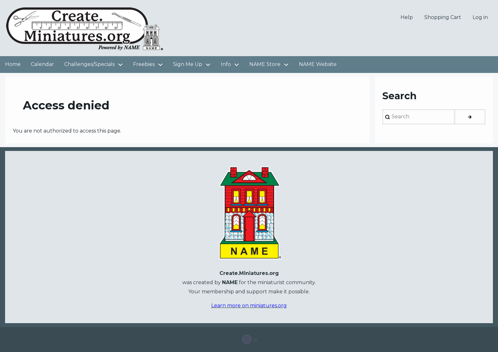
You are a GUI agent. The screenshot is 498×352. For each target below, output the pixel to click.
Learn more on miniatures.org (249, 306)
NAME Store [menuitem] (264, 64)
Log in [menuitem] (480, 17)
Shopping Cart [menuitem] (442, 17)
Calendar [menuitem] (42, 64)
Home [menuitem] (13, 64)
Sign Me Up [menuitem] (194, 64)
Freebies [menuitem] (150, 64)
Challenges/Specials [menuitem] (96, 64)
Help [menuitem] (406, 17)
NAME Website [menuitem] (318, 64)
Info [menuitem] (232, 64)
